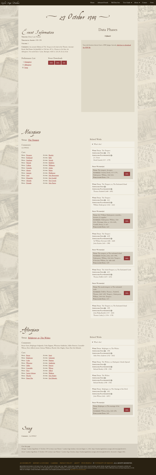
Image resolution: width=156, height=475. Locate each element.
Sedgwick (52, 358)
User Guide (126, 2)
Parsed (124, 36)
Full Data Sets (115, 2)
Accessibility (25, 463)
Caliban (28, 165)
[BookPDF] (108, 78)
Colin (28, 360)
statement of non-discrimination (78, 469)
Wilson (51, 368)
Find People (86, 463)
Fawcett (51, 365)
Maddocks (52, 363)
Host (27, 371)
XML (57, 62)
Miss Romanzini (54, 175)
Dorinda (28, 183)
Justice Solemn (31, 373)
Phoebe (28, 376)
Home (92, 2)
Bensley (51, 155)
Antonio (28, 173)
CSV (64, 62)
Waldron (51, 373)
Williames (52, 165)
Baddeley (51, 163)
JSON (51, 62)
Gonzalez (29, 168)
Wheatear (29, 363)
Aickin (51, 168)
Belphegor (29, 358)
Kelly (50, 158)
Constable (29, 368)
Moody (51, 160)
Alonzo (28, 170)
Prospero (29, 155)
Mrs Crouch (52, 181)
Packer (51, 170)
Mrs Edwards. (53, 378)
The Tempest (33, 140)
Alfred (51, 371)
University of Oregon (104, 463)
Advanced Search (103, 2)
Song (26, 68)
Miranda (28, 181)
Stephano (29, 160)
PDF (90, 36)
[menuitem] (92, 3)
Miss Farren (52, 183)
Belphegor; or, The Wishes (39, 338)
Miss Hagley (52, 376)
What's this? (98, 144)
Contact (144, 2)
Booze (28, 355)
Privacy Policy (66, 463)
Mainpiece (28, 62)
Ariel (27, 175)
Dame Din (29, 378)
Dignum (51, 360)
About (136, 2)
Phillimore (52, 173)
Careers (54, 463)
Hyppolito (29, 178)
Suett (50, 355)
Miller (28, 365)
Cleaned (112, 36)
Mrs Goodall (52, 178)
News (152, 2)
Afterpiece (27, 65)
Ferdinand (29, 158)
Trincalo (28, 163)
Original (101, 36)
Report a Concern (41, 463)
